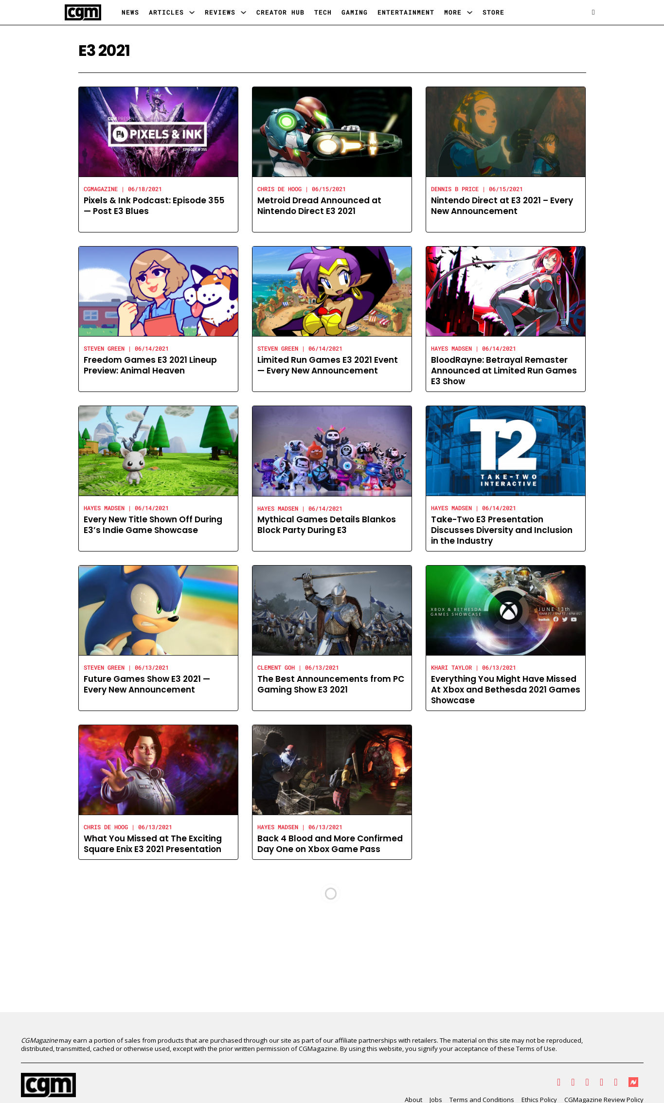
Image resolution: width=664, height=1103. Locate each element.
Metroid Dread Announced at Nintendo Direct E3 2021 (319, 206)
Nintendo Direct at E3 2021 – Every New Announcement (502, 206)
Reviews (220, 12)
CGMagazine (101, 189)
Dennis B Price (455, 189)
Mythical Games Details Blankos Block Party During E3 (326, 525)
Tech (323, 12)
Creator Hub (280, 12)
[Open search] (593, 12)
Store (493, 12)
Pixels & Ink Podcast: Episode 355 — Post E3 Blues (154, 206)
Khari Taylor (451, 667)
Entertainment (405, 12)
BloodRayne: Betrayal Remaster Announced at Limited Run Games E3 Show (504, 370)
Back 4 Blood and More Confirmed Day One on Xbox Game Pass (330, 844)
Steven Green (104, 348)
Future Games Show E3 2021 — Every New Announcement (147, 684)
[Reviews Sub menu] (243, 12)
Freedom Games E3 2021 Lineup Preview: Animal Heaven (150, 365)
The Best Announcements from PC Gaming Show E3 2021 (330, 684)
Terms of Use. (536, 1048)
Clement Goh (276, 667)
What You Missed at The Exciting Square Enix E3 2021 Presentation (153, 844)
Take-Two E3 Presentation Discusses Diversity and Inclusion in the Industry (502, 530)
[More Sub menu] (470, 12)
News (130, 12)
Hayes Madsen (451, 348)
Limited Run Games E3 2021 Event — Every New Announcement (327, 365)
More (453, 12)
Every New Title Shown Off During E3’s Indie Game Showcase (153, 525)
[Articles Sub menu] (192, 12)
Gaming (354, 12)
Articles (166, 12)
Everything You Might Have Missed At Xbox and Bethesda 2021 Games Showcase (505, 689)
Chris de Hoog (279, 189)
